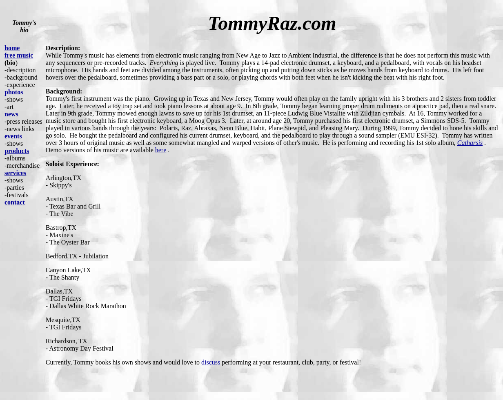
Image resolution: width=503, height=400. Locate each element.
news (11, 114)
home (12, 47)
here (161, 150)
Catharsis (470, 142)
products (16, 150)
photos (13, 92)
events (13, 136)
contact (14, 202)
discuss (210, 362)
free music (18, 55)
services (15, 172)
